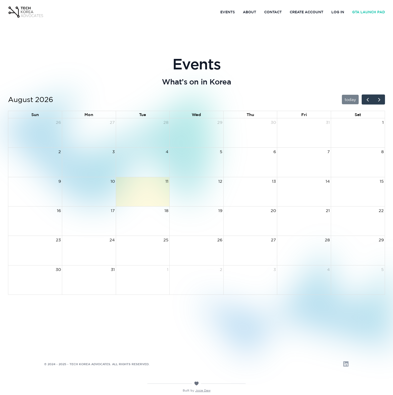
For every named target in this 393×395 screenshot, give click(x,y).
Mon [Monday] (88, 114)
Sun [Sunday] (35, 114)
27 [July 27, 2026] (112, 122)
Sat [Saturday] (358, 114)
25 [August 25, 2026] (165, 240)
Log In (337, 12)
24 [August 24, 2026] (112, 240)
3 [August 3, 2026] (113, 151)
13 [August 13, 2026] (274, 181)
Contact (273, 12)
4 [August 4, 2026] (167, 151)
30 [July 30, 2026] (273, 122)
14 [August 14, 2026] (328, 181)
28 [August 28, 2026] (327, 240)
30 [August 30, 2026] (58, 269)
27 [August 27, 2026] (273, 240)
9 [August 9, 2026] (59, 181)
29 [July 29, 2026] (219, 122)
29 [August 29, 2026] (381, 240)
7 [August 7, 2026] (328, 151)
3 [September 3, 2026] (274, 269)
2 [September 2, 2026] (221, 269)
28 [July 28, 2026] (165, 122)
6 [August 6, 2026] (274, 151)
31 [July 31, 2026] (328, 122)
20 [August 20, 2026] (273, 210)
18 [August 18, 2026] (166, 210)
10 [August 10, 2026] (113, 181)
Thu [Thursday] (250, 114)
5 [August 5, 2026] (221, 151)
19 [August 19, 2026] (220, 210)
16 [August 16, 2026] (59, 210)
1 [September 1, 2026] (167, 269)
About (249, 12)
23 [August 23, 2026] (58, 240)
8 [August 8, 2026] (382, 151)
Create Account (306, 12)
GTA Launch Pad (368, 12)
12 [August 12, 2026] (220, 181)
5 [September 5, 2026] (382, 269)
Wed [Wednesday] (196, 114)
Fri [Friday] (304, 114)
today (350, 99)
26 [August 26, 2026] (219, 240)
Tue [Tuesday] (142, 114)
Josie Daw (203, 390)
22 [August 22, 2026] (381, 210)
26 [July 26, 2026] (58, 122)
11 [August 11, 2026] (166, 181)
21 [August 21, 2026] (328, 210)
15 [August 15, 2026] (382, 181)
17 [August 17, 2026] (113, 210)
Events (227, 12)
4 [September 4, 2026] (328, 269)
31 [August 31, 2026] (113, 269)
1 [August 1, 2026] (383, 122)
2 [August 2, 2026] (59, 151)
